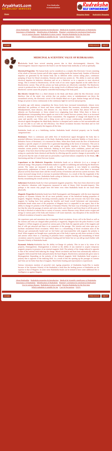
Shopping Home (82, 14)
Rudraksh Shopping (101, 14)
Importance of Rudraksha (25, 32)
